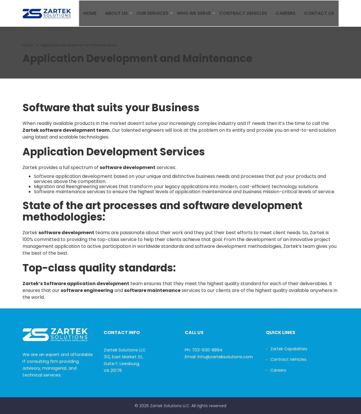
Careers (278, 370)
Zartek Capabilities (288, 349)
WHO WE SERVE (194, 15)
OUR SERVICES (152, 15)
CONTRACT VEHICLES (243, 15)
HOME (90, 15)
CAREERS (286, 15)
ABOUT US (116, 15)
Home (27, 49)
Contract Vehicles (288, 359)
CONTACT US (319, 15)
